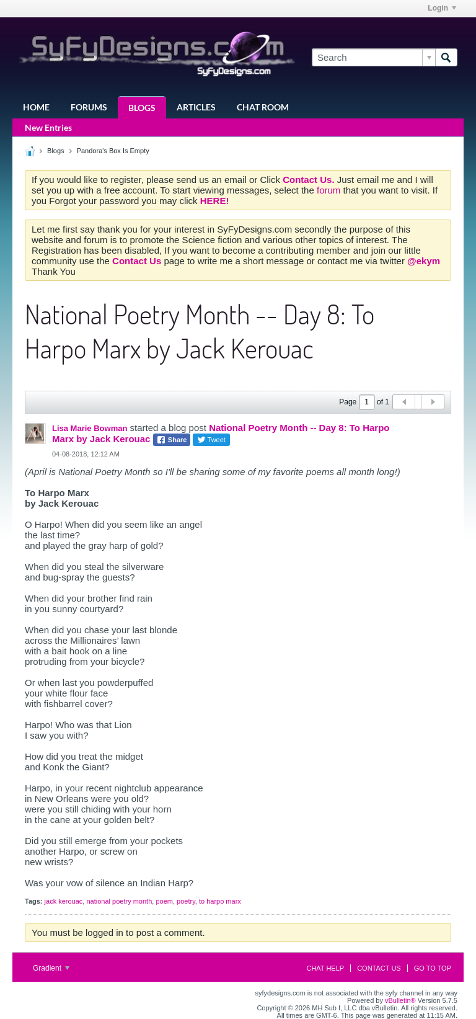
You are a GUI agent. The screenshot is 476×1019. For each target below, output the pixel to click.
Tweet (211, 439)
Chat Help (325, 968)
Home (36, 107)
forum (330, 190)
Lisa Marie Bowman (89, 428)
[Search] (373, 57)
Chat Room (263, 107)
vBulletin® (400, 1000)
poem (164, 901)
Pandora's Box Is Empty (113, 150)
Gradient (51, 968)
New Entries (48, 127)
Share (171, 440)
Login (442, 8)
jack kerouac (64, 901)
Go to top (432, 968)
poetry (186, 901)
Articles (196, 107)
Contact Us (379, 968)
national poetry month (119, 901)
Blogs (142, 107)
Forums (89, 107)
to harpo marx (220, 901)
